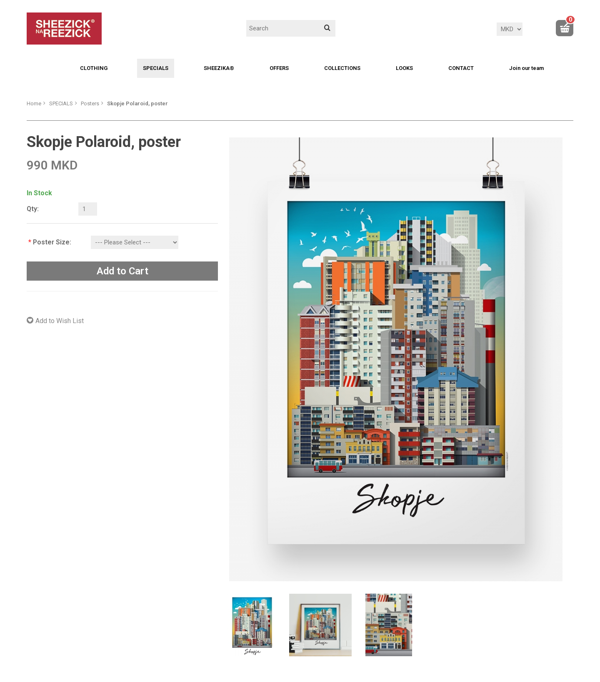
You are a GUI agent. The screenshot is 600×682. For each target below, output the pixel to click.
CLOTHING (94, 68)
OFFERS (279, 68)
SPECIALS (155, 68)
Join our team (526, 68)
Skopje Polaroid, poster (137, 103)
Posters (90, 103)
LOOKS (404, 68)
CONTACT (461, 68)
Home (34, 103)
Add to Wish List (59, 321)
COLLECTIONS (342, 68)
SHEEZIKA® (219, 68)
